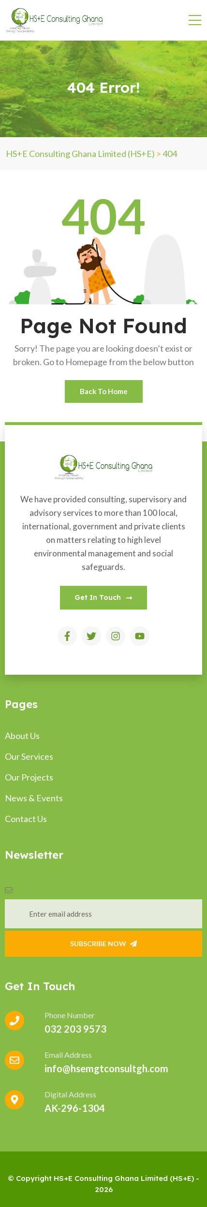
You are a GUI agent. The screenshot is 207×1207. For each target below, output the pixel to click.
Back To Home (104, 391)
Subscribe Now (103, 943)
